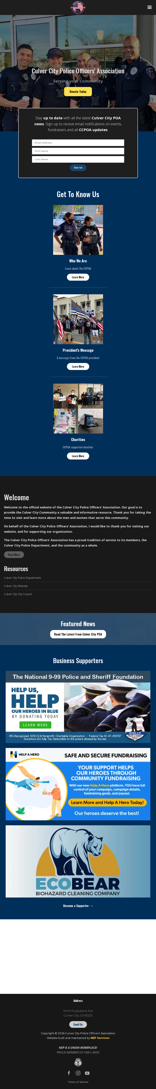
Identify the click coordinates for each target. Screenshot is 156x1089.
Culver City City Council (18, 594)
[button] (149, 7)
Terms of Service (78, 1082)
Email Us (78, 1024)
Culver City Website (16, 586)
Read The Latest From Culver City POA (78, 634)
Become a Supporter (76, 905)
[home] (78, 7)
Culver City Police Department (22, 578)
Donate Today (78, 91)
